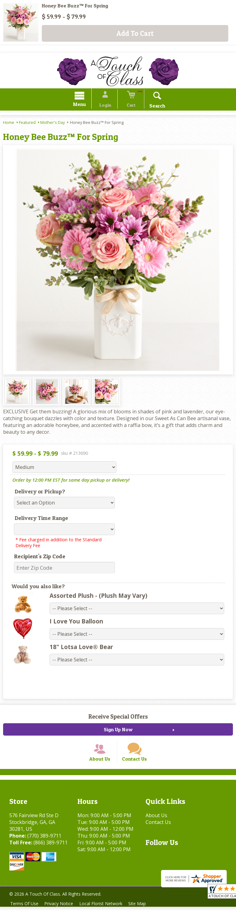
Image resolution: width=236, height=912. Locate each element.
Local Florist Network (104, 909)
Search (153, 106)
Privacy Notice (60, 909)
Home (8, 123)
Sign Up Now (118, 730)
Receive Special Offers (118, 717)
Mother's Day (52, 123)
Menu (84, 105)
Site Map (142, 909)
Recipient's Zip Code (39, 557)
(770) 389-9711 (44, 841)
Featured (27, 123)
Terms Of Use (25, 909)
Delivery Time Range (41, 519)
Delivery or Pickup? (40, 492)
